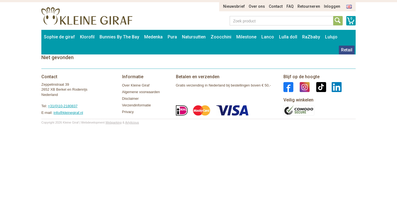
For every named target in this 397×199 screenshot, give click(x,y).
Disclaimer (130, 98)
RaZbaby (311, 37)
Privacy (128, 112)
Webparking (114, 122)
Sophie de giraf (59, 37)
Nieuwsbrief (234, 6)
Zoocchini (221, 37)
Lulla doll (288, 37)
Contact (276, 6)
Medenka (153, 37)
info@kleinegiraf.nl (68, 113)
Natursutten (194, 37)
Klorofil (87, 37)
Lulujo (331, 37)
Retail (346, 50)
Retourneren (308, 6)
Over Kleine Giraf (136, 85)
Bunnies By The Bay (119, 37)
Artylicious (132, 122)
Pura (172, 37)
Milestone (246, 37)
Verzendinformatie (136, 105)
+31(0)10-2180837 (62, 106)
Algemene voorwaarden (141, 92)
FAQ (290, 6)
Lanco (267, 37)
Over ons (257, 6)
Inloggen (332, 6)
